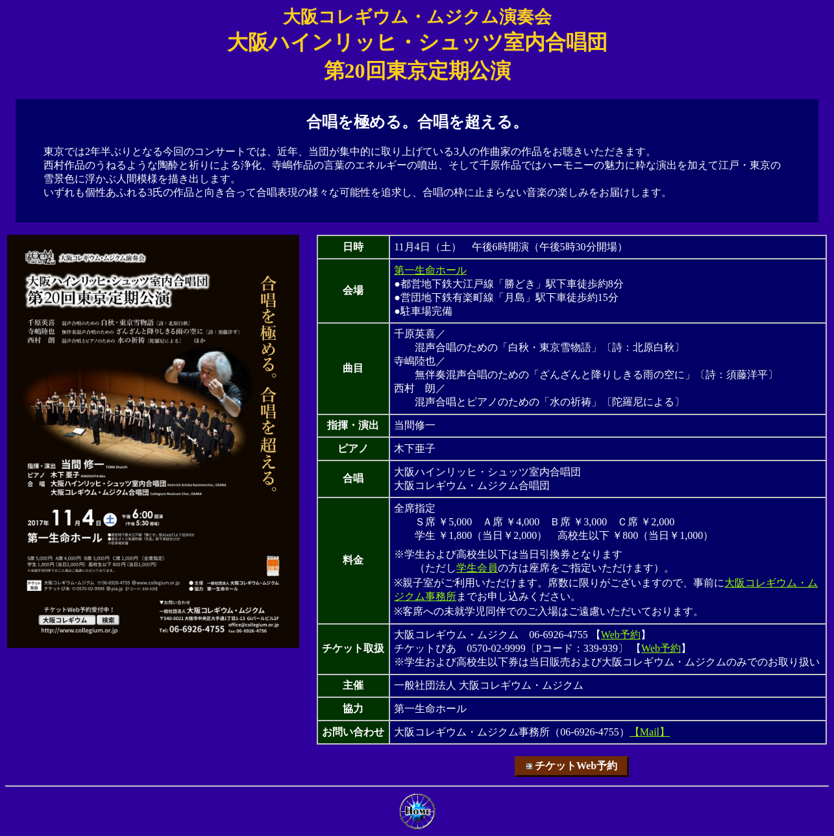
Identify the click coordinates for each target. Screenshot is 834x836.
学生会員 (477, 567)
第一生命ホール (430, 270)
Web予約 (621, 634)
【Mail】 (650, 731)
